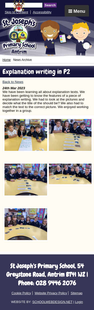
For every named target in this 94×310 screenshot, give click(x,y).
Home (7, 60)
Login (79, 302)
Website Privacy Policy (51, 293)
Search (50, 5)
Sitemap (76, 293)
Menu (76, 11)
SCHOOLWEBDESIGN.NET (52, 302)
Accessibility (42, 12)
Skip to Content (16, 12)
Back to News (13, 82)
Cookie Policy (21, 293)
